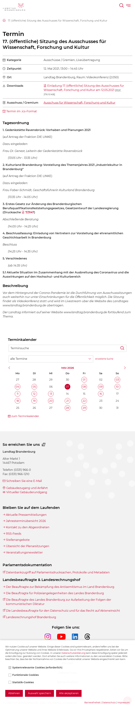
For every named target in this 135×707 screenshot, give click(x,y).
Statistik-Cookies (21, 682)
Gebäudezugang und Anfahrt (27, 488)
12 (34, 393)
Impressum (123, 702)
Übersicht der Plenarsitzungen (27, 546)
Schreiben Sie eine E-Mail (24, 481)
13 (51, 393)
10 (117, 386)
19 (34, 400)
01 (84, 379)
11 (17, 393)
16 (100, 393)
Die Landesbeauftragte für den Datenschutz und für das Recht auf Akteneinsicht (63, 610)
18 (17, 400)
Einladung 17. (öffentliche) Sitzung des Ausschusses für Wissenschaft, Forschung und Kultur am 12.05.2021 (84, 90)
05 (34, 386)
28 (67, 407)
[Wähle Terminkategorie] (51, 358)
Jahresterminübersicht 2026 (26, 521)
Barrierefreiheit (92, 702)
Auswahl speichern (39, 693)
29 (84, 407)
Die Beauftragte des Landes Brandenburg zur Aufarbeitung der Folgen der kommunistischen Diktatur (58, 602)
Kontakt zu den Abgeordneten (27, 527)
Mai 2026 (67, 367)
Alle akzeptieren (69, 693)
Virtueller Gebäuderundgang (26, 492)
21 (67, 400)
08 (84, 386)
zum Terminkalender (25, 416)
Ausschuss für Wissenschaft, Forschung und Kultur (79, 102)
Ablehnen (14, 693)
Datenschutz (109, 702)
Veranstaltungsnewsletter (24, 552)
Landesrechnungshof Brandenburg (31, 617)
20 (51, 400)
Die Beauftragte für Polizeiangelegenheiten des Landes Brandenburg (55, 593)
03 (117, 379)
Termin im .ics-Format (21, 111)
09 (100, 386)
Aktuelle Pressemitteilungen (26, 514)
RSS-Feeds (13, 533)
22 (84, 400)
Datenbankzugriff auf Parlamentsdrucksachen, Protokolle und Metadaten (58, 572)
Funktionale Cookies (24, 675)
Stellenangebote (18, 539)
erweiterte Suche (104, 358)
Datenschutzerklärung (73, 653)
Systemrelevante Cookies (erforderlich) (35, 667)
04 (17, 386)
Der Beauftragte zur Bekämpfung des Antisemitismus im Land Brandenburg (60, 587)
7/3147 (29, 212)
